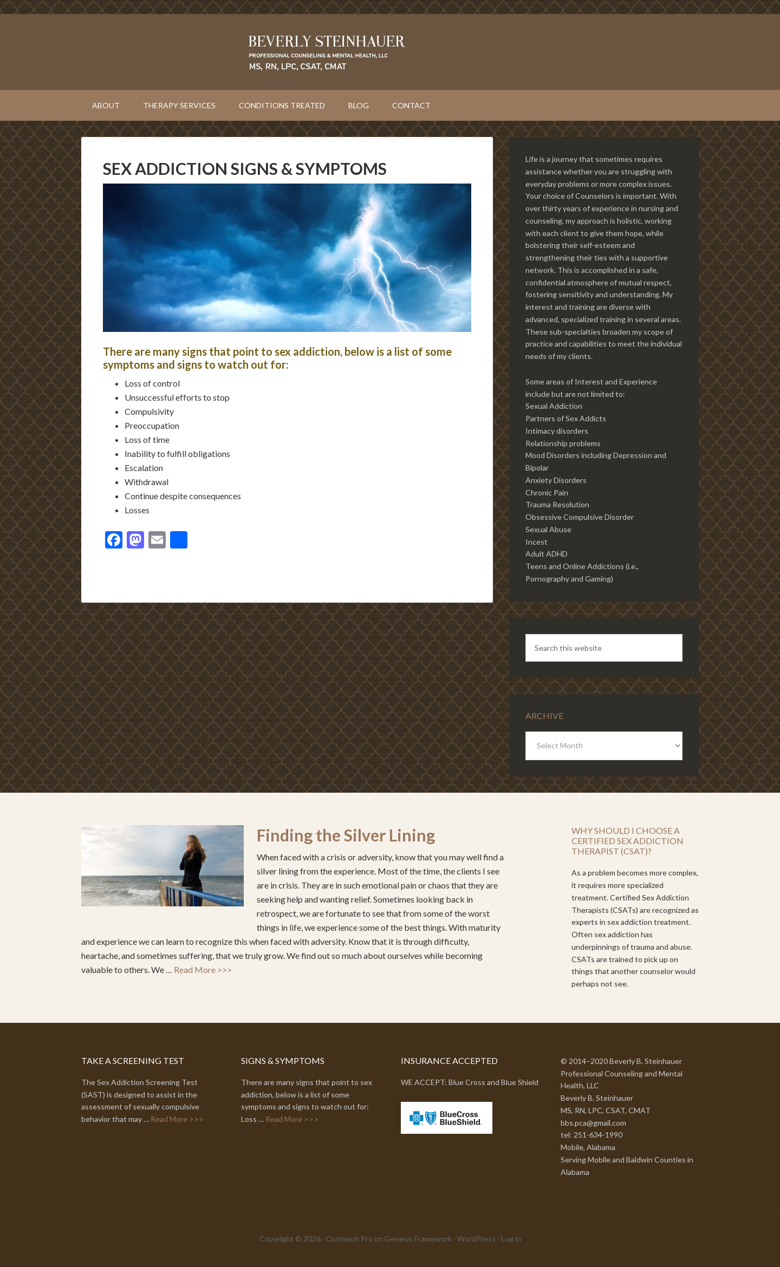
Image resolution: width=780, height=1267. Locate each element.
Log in (511, 1238)
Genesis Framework (418, 1238)
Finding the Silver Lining (346, 835)
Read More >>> (203, 969)
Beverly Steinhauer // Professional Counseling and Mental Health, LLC (390, 52)
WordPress (476, 1238)
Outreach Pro (349, 1238)
